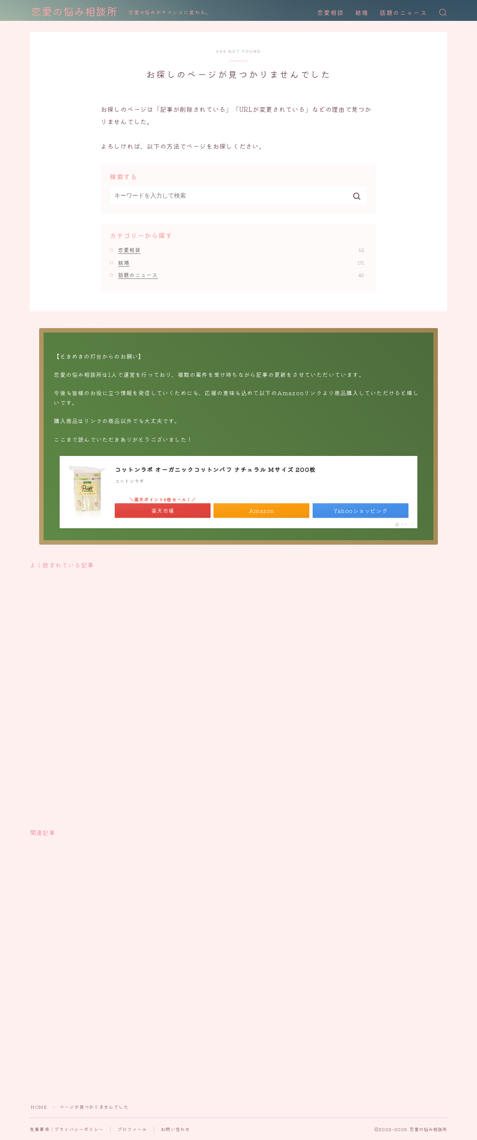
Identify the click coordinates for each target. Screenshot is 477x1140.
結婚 (362, 12)
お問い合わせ (175, 1129)
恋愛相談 (330, 12)
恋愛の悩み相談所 (74, 12)
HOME (39, 1106)
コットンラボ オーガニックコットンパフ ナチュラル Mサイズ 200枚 (215, 469)
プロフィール (132, 1129)
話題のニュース (403, 12)
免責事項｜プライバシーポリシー (67, 1129)
